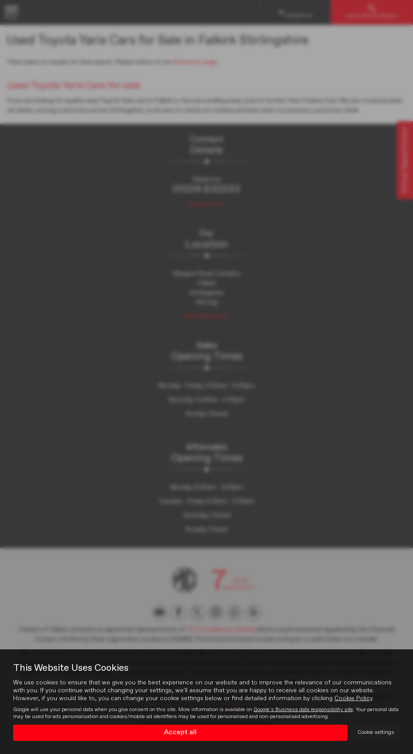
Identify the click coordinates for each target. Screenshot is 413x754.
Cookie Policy (353, 698)
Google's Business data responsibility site (303, 709)
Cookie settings (375, 732)
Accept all (180, 732)
